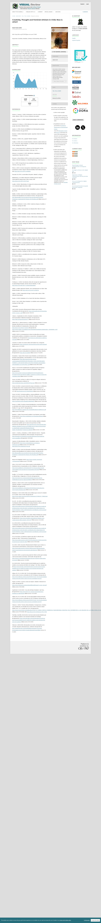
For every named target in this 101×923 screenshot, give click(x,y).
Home (13, 16)
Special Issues (49, 11)
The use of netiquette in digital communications (79, 181)
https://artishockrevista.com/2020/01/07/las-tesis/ (23, 383)
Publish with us (30, 11)
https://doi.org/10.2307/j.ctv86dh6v (23, 171)
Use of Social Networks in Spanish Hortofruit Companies (80, 186)
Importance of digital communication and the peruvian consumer (80, 176)
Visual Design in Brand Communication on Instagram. (79, 166)
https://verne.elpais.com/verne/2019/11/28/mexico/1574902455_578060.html (29, 496)
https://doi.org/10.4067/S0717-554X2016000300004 (24, 285)
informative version (63, 130)
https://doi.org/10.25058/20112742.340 (21, 446)
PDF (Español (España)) (59, 51)
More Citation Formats (59, 81)
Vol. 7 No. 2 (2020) (26, 16)
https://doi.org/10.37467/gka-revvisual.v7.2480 (26, 34)
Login (87, 4)
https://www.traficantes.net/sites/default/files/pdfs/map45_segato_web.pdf (29, 585)
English (74, 38)
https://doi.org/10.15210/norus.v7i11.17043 (37, 611)
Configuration (87, 920)
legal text (58, 132)
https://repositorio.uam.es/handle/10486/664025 (23, 401)
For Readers (74, 138)
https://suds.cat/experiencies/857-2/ (20, 319)
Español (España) (76, 40)
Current (40, 11)
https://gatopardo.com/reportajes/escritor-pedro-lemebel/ (33, 344)
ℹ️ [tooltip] (34, 95)
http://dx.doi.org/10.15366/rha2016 (25, 391)
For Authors (74, 140)
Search (85, 11)
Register (82, 4)
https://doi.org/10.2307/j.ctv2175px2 (20, 181)
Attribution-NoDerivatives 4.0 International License (61, 127)
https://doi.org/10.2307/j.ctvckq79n (31, 290)
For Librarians (75, 142)
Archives (57, 11)
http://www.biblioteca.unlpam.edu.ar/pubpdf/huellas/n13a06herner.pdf (29, 409)
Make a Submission (78, 119)
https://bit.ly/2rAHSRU (25, 352)
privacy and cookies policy (65, 920)
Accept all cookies (95, 920)
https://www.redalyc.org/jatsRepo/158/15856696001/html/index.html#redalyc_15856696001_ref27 (35, 329)
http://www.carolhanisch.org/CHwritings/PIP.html (31, 416)
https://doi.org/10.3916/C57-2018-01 (20, 327)
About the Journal (17, 11)
